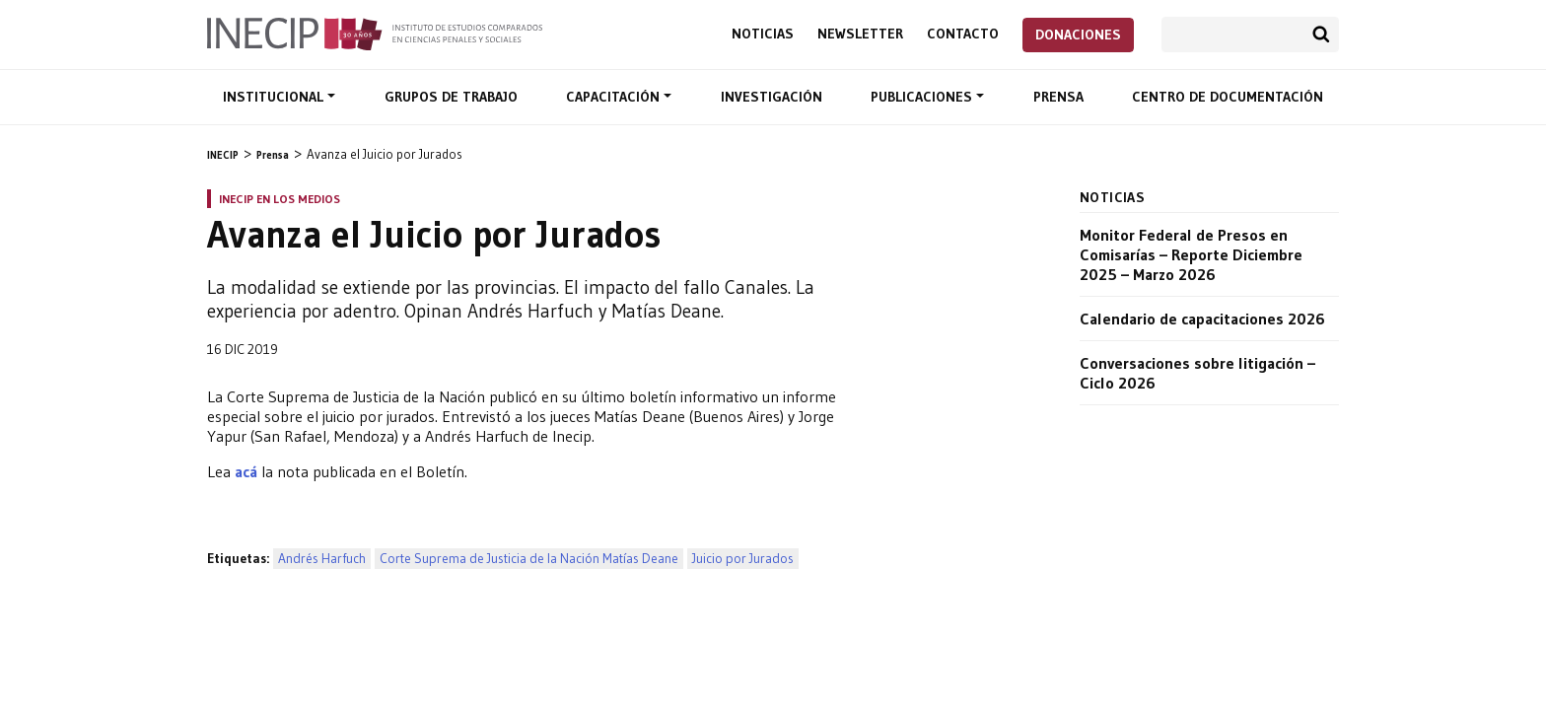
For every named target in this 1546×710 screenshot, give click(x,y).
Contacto (963, 34)
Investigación (771, 97)
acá (246, 471)
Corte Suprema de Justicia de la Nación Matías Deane (529, 558)
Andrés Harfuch (322, 558)
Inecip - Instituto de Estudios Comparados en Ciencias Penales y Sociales (374, 32)
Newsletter (860, 34)
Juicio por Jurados (743, 558)
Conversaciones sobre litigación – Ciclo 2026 (1197, 372)
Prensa (1058, 97)
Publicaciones (923, 97)
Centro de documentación (1227, 97)
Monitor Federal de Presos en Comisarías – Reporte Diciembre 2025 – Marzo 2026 (1191, 254)
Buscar (1321, 34)
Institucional (275, 97)
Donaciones (1078, 34)
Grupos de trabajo (451, 97)
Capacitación (615, 97)
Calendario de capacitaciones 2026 (1202, 318)
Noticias (763, 34)
